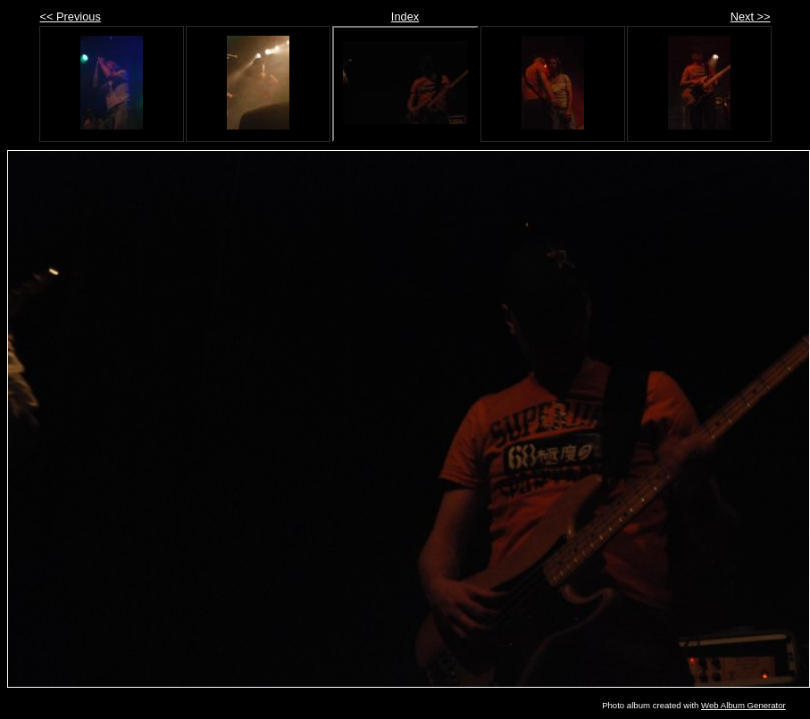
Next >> (751, 16)
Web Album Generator (743, 705)
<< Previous (70, 16)
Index (405, 16)
